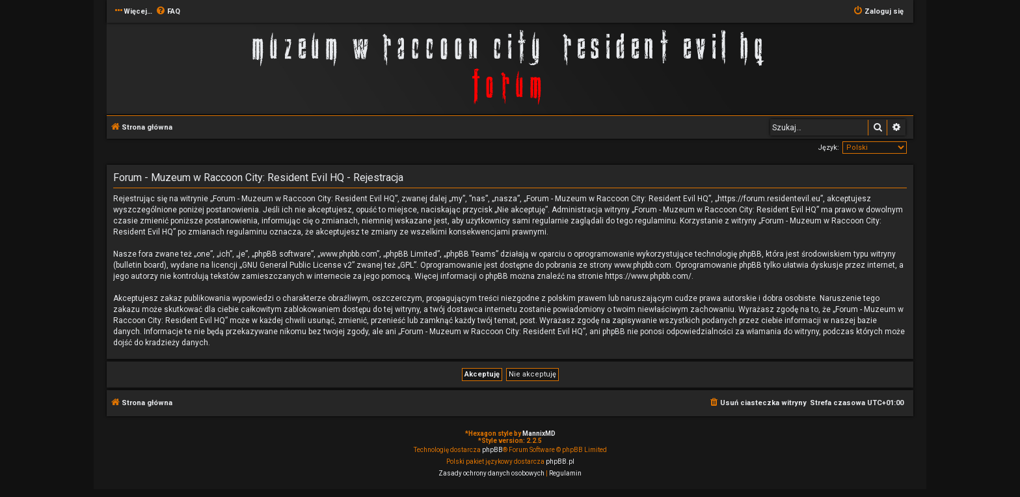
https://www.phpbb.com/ (648, 276)
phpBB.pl (560, 461)
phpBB (492, 449)
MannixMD (539, 433)
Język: (828, 147)
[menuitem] (167, 12)
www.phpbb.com (642, 265)
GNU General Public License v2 (297, 265)
